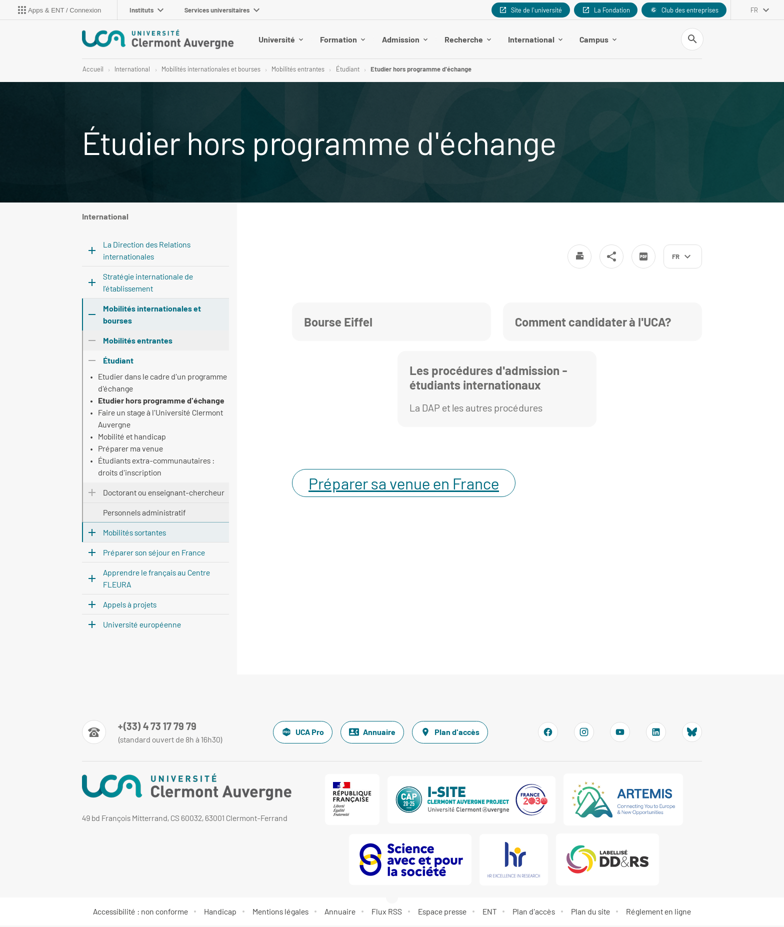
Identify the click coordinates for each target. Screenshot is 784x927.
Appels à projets (129, 605)
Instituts (147, 10)
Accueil (93, 70)
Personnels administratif (144, 513)
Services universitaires (222, 10)
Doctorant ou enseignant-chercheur (163, 493)
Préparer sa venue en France (403, 484)
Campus (598, 39)
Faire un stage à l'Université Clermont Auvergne (160, 419)
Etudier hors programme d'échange (421, 70)
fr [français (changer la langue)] (754, 10)
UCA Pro (303, 733)
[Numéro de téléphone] (152, 733)
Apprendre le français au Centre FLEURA (156, 579)
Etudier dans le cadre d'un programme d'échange (162, 383)
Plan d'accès (450, 733)
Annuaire (372, 733)
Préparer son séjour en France (154, 553)
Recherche (467, 39)
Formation (342, 39)
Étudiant (348, 70)
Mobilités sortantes (134, 533)
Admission (405, 39)
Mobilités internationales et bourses (211, 70)
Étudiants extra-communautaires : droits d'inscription (156, 467)
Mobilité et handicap (132, 437)
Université (280, 39)
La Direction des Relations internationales (146, 251)
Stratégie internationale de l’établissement (148, 283)
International (535, 39)
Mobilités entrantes (298, 70)
